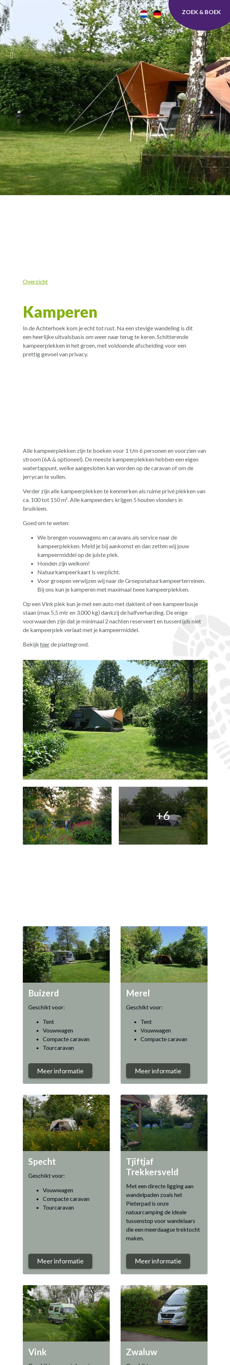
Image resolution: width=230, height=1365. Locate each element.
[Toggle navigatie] (11, 54)
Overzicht (35, 281)
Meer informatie (60, 1071)
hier (45, 644)
